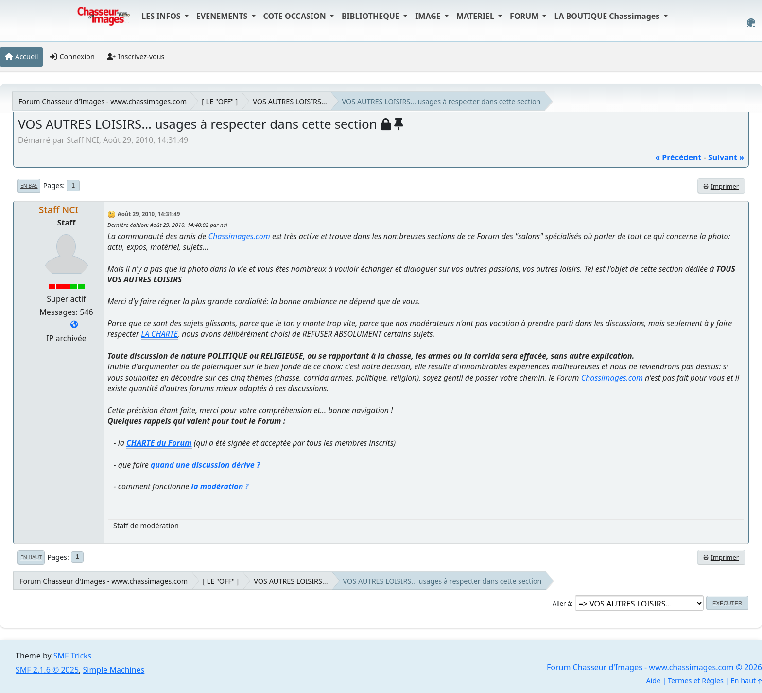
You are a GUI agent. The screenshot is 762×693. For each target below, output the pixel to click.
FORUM (525, 16)
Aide (653, 680)
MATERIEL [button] (476, 16)
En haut (31, 557)
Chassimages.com (239, 236)
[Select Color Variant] (751, 23)
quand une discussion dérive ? (205, 464)
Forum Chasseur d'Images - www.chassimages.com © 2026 (654, 667)
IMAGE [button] (429, 16)
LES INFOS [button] (162, 16)
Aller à (562, 603)
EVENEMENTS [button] (223, 16)
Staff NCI (58, 209)
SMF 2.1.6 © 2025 (47, 669)
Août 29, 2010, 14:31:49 (149, 214)
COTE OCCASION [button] (295, 16)
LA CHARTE (159, 334)
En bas (28, 185)
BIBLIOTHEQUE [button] (371, 16)
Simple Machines (114, 669)
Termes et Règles (696, 680)
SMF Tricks (72, 655)
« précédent (678, 157)
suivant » (726, 157)
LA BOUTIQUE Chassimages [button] (607, 16)
